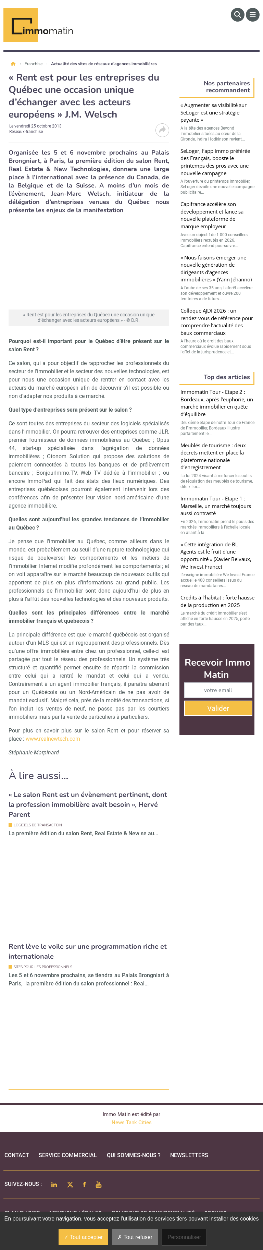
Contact (16, 1155)
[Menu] (253, 15)
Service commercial (68, 1155)
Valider (218, 708)
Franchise (34, 63)
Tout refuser (134, 1237)
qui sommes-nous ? (134, 1155)
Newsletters (189, 1155)
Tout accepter (83, 1237)
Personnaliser (184, 1237)
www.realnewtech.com (53, 739)
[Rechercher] (238, 15)
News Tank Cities (132, 1122)
